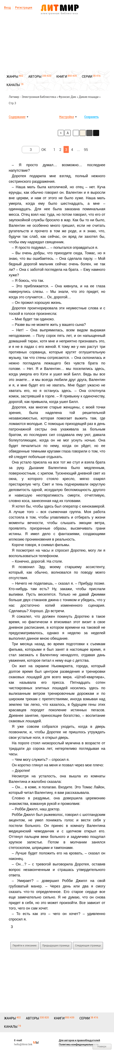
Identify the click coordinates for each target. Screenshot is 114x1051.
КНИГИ (61, 77)
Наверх (102, 1046)
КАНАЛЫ (13, 85)
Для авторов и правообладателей (79, 1040)
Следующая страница (88, 945)
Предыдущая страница (55, 945)
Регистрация (23, 7)
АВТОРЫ (35, 77)
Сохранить (91, 116)
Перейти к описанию (25, 945)
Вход (7, 7)
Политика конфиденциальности (78, 1044)
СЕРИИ (87, 77)
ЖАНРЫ (12, 77)
